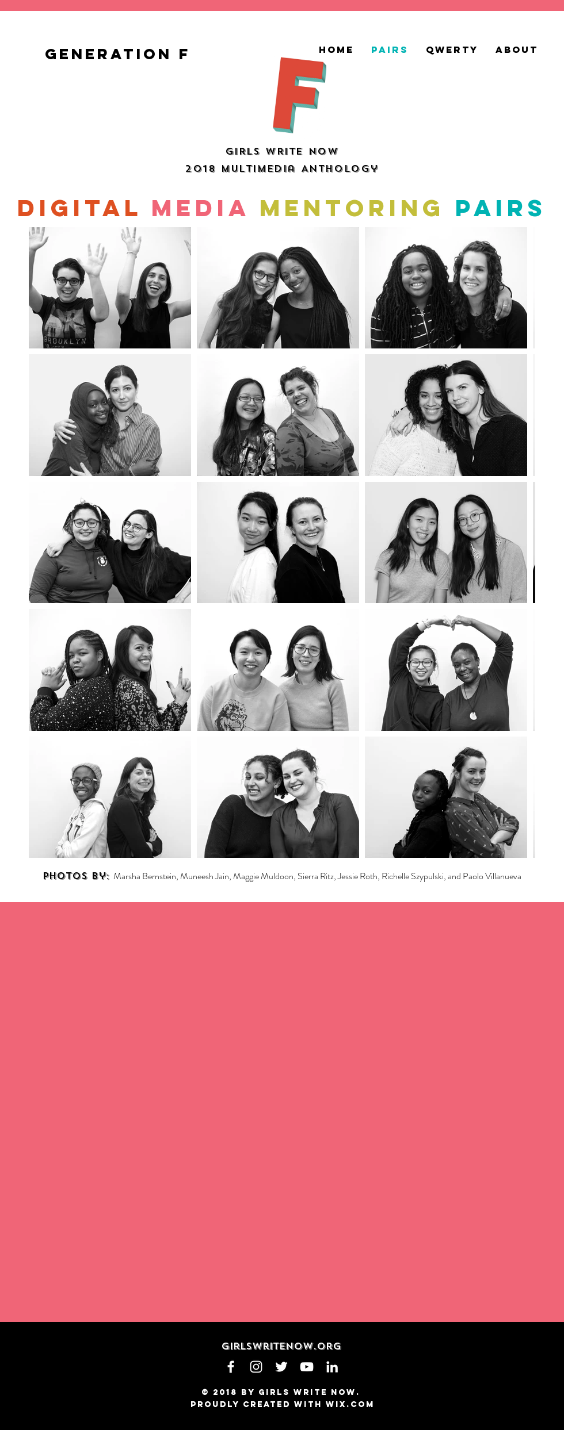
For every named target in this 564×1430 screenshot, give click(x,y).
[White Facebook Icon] (231, 1367)
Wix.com (350, 1404)
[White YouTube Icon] (307, 1367)
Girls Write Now (282, 151)
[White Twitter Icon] (281, 1367)
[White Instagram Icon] (256, 1367)
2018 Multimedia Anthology (282, 169)
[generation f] (120, 54)
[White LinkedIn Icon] (332, 1367)
